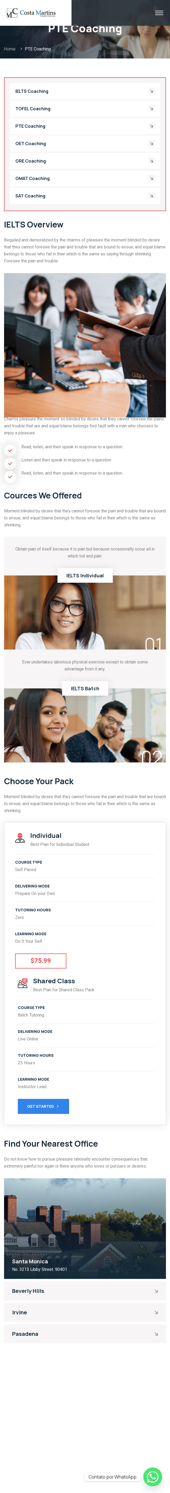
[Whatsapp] (152, 1477)
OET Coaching (30, 143)
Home (10, 49)
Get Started (43, 1107)
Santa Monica (30, 1261)
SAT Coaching (30, 196)
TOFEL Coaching (32, 109)
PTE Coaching (30, 126)
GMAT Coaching (32, 178)
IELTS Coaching (31, 91)
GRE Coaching (30, 161)
